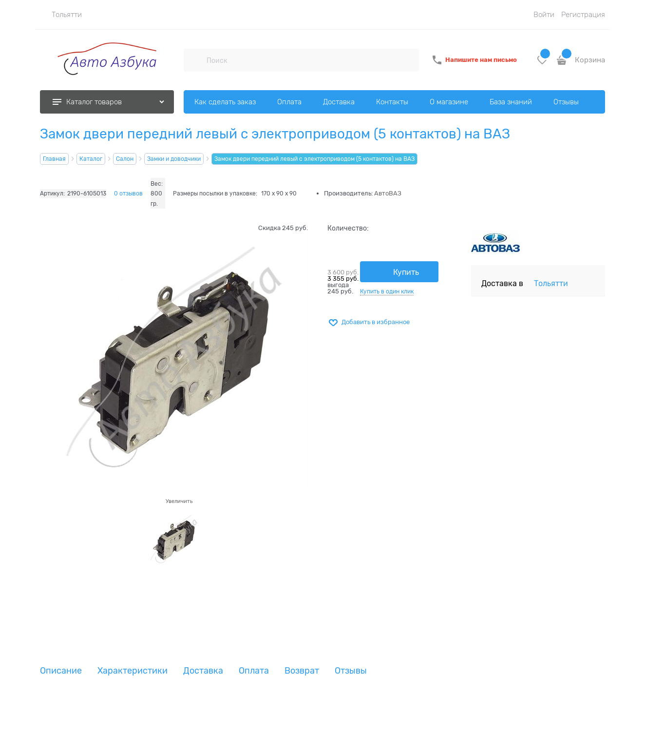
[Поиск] (195, 60)
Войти (543, 15)
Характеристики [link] (132, 671)
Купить (406, 272)
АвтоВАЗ (387, 193)
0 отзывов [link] (128, 193)
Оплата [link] (254, 671)
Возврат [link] (302, 671)
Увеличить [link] (179, 501)
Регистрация (583, 15)
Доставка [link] (203, 671)
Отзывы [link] (351, 671)
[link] (61, 14)
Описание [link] (61, 671)
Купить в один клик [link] (387, 291)
